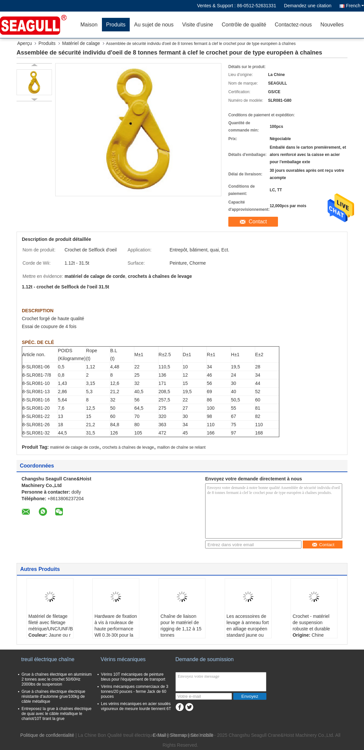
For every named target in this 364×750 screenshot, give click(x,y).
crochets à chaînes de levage (128, 447)
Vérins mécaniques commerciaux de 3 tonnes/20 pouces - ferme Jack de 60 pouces (134, 691)
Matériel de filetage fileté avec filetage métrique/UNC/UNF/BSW (50, 622)
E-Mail (159, 735)
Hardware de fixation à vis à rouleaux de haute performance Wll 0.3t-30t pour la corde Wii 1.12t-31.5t (115, 629)
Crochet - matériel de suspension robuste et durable (311, 622)
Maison (89, 24)
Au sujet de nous (153, 24)
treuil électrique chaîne (47, 659)
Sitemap (178, 735)
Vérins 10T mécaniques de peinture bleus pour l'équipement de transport (133, 677)
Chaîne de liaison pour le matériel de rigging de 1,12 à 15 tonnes (181, 626)
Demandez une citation (307, 5)
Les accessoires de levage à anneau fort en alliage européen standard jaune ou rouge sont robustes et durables (248, 632)
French (355, 5)
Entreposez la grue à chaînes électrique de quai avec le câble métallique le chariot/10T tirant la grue (56, 713)
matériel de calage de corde (74, 447)
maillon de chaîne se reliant (181, 447)
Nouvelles (331, 24)
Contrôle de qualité (244, 24)
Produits (116, 24)
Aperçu (24, 43)
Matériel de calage (81, 43)
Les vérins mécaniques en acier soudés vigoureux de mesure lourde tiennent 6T (136, 706)
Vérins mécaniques (123, 659)
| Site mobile (200, 735)
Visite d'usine (197, 24)
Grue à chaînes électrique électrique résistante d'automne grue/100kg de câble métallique (53, 696)
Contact (258, 221)
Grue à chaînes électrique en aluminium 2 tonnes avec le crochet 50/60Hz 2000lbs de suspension (57, 679)
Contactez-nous (293, 24)
